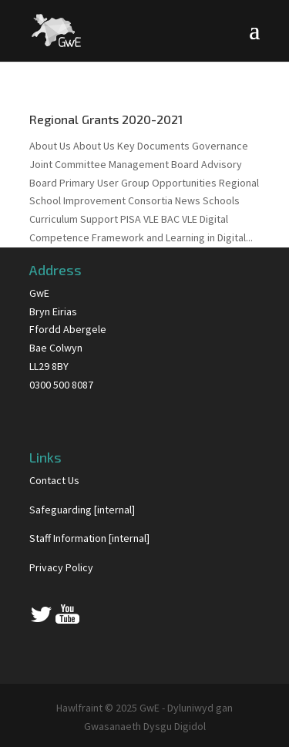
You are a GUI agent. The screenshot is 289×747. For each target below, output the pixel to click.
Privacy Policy (61, 567)
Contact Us (54, 480)
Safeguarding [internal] (82, 510)
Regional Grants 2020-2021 (106, 119)
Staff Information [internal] (89, 538)
